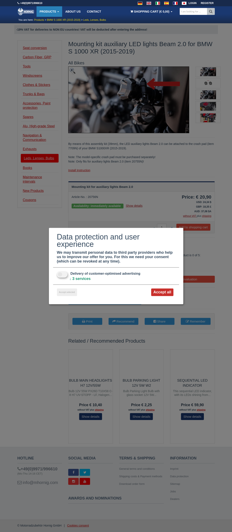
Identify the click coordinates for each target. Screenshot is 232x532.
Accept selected (67, 292)
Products (49, 11)
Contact (94, 11)
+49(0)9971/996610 (31, 3)
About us (73, 11)
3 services (80, 279)
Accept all (162, 292)
